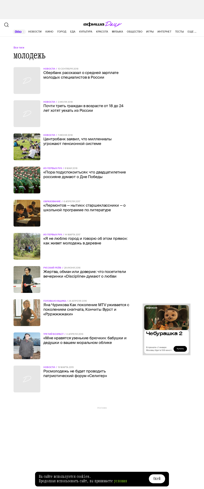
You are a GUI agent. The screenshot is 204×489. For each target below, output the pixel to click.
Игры (150, 31)
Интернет (164, 31)
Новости (35, 31)
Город (61, 31)
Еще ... (192, 31)
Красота (102, 31)
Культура (85, 31)
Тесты (179, 31)
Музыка (117, 31)
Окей (157, 479)
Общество (134, 31)
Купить (180, 348)
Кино (49, 31)
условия (120, 481)
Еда (73, 31)
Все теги (19, 47)
